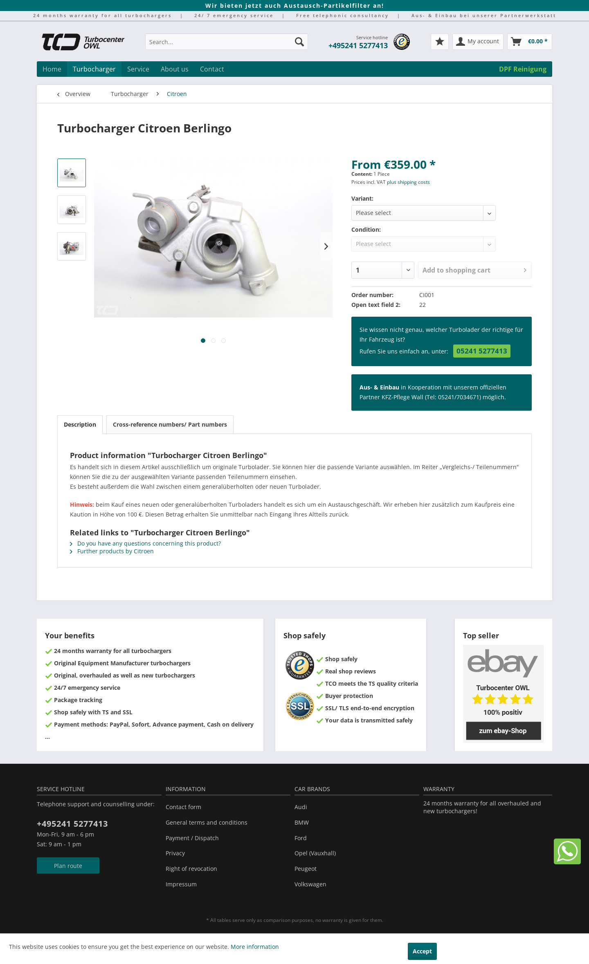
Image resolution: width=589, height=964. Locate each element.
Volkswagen (310, 884)
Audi (300, 807)
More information (255, 947)
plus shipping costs (408, 182)
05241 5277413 (481, 351)
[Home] (52, 69)
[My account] (478, 42)
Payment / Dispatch (192, 838)
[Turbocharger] (94, 69)
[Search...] (226, 42)
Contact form (183, 807)
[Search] (299, 42)
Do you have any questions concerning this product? (145, 543)
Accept (422, 951)
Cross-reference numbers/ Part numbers (170, 424)
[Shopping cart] (529, 42)
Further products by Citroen (112, 551)
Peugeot (305, 868)
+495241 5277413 (358, 45)
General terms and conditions (206, 822)
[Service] (138, 69)
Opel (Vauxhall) (315, 853)
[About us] (174, 69)
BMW (301, 822)
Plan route (68, 866)
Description (80, 424)
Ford (300, 838)
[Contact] (212, 69)
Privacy (175, 853)
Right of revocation (191, 868)
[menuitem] (226, 46)
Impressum (181, 884)
